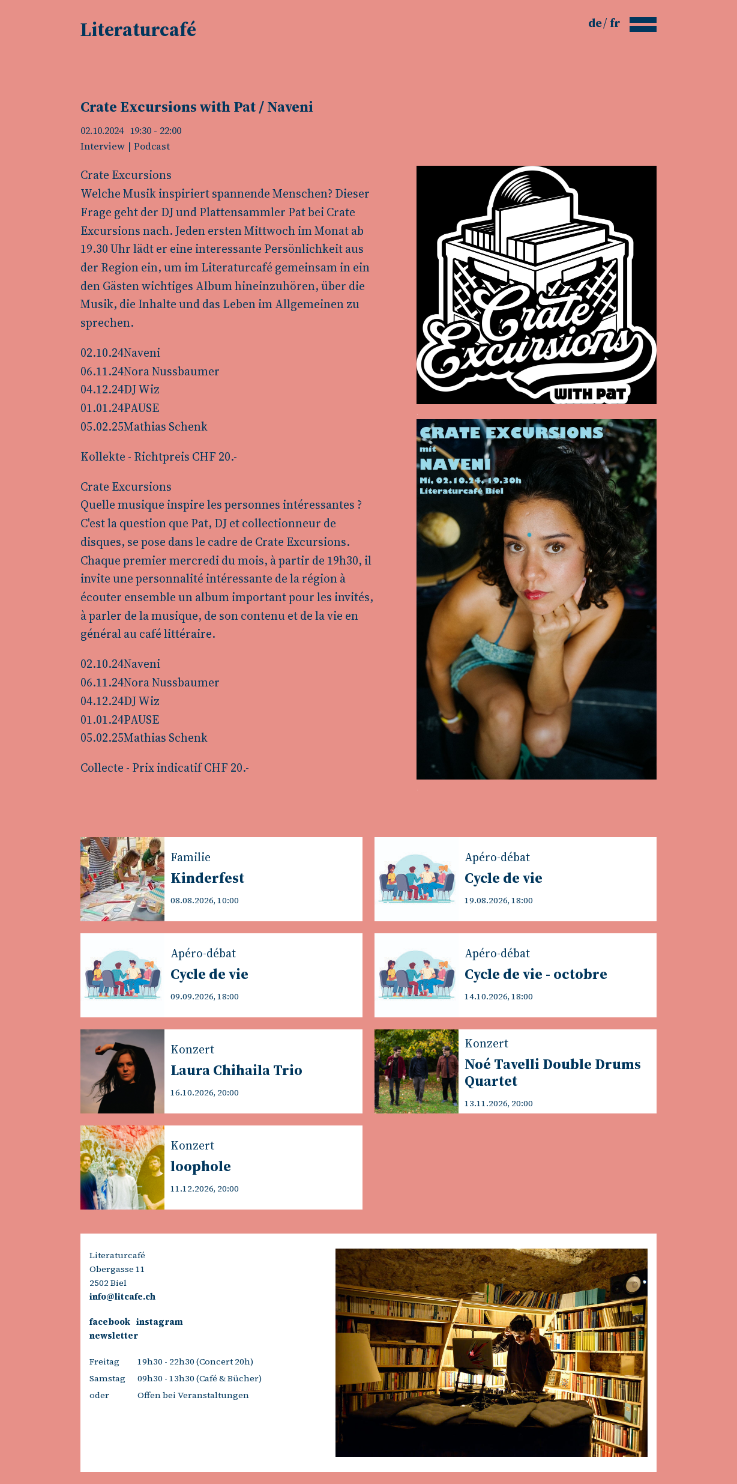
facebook (109, 1322)
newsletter (113, 1336)
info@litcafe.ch (122, 1297)
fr (615, 23)
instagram (159, 1322)
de (596, 23)
